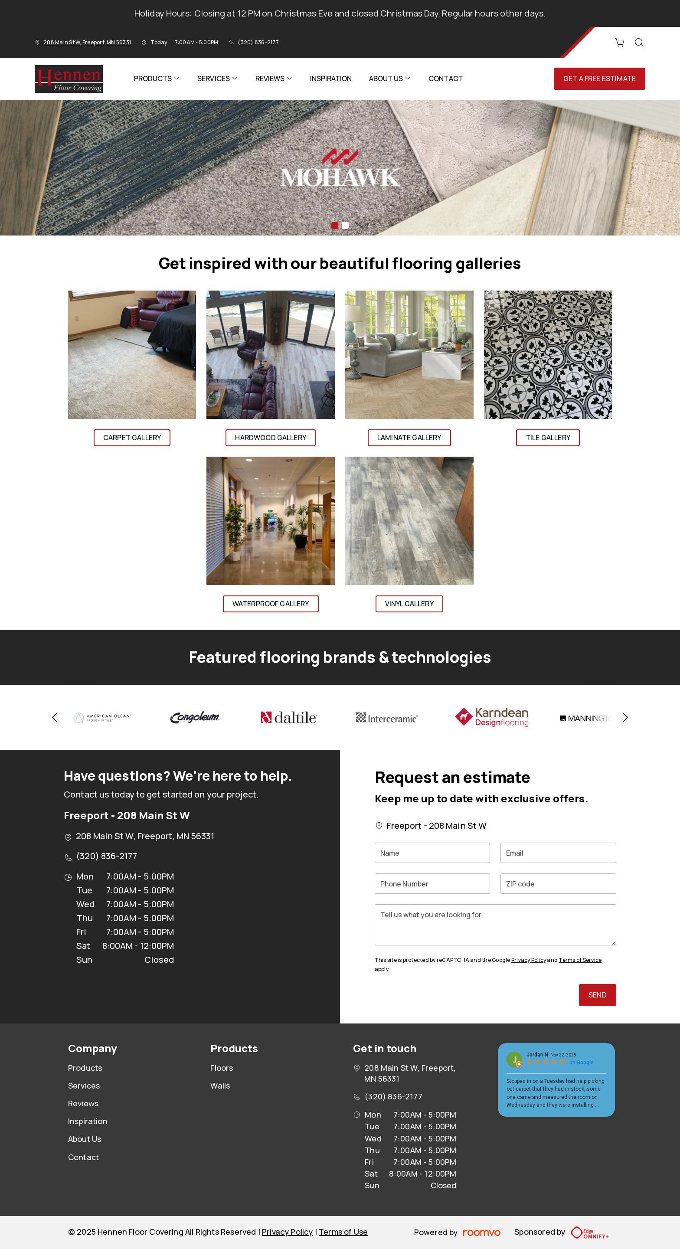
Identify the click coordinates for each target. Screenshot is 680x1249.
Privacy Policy (528, 960)
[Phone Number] (432, 883)
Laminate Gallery (409, 437)
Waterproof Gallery (270, 603)
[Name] (432, 853)
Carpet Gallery (132, 437)
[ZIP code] (558, 883)
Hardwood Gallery (270, 437)
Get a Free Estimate (599, 78)
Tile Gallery (548, 437)
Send (597, 995)
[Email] (558, 853)
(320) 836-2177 (258, 42)
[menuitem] (157, 79)
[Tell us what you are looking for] (495, 924)
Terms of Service (580, 960)
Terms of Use (343, 1231)
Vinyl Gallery (409, 603)
